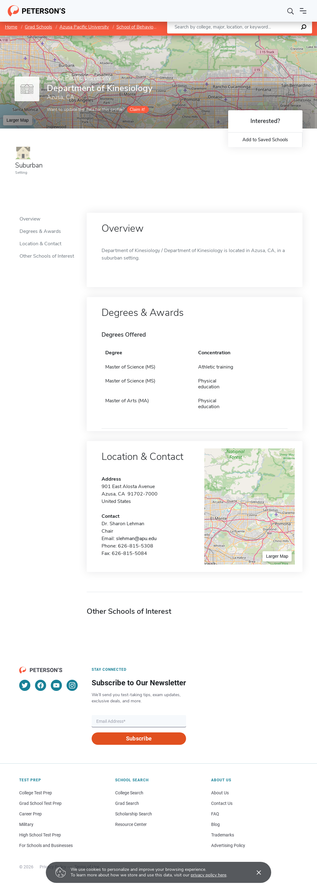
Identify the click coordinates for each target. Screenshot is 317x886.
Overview (30, 219)
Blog (215, 824)
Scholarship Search (133, 813)
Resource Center (131, 824)
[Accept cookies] (254, 872)
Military (26, 824)
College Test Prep (35, 792)
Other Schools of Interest (47, 256)
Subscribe (139, 738)
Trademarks (222, 834)
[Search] (290, 11)
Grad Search (127, 803)
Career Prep (30, 813)
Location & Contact (40, 243)
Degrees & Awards (40, 231)
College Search (129, 792)
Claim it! (137, 109)
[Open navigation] (303, 11)
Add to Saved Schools (265, 140)
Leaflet (244, 39)
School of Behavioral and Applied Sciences (160, 27)
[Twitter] (24, 685)
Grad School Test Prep (40, 803)
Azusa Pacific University (84, 27)
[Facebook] (40, 685)
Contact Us (221, 803)
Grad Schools (38, 27)
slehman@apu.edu (136, 538)
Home (11, 27)
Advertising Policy (228, 845)
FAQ (215, 813)
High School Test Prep (40, 834)
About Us (220, 792)
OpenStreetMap (275, 39)
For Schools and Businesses (46, 845)
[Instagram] (72, 685)
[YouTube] (56, 685)
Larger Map (18, 120)
